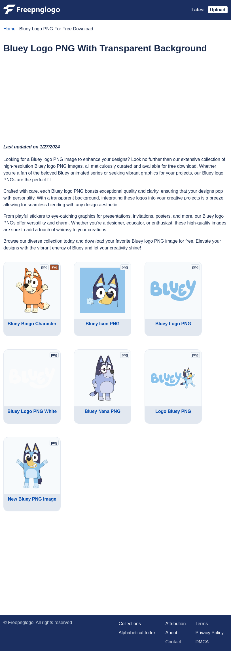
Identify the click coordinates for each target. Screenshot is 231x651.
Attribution (175, 623)
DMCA (202, 641)
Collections (130, 623)
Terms (201, 623)
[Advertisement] (115, 98)
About (171, 632)
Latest (198, 9)
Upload (217, 9)
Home (9, 28)
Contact (173, 641)
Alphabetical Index (137, 632)
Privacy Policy (209, 632)
